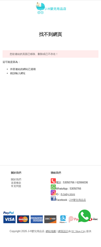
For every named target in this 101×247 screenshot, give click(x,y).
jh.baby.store (68, 194)
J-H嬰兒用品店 (77, 200)
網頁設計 (63, 231)
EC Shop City (78, 231)
